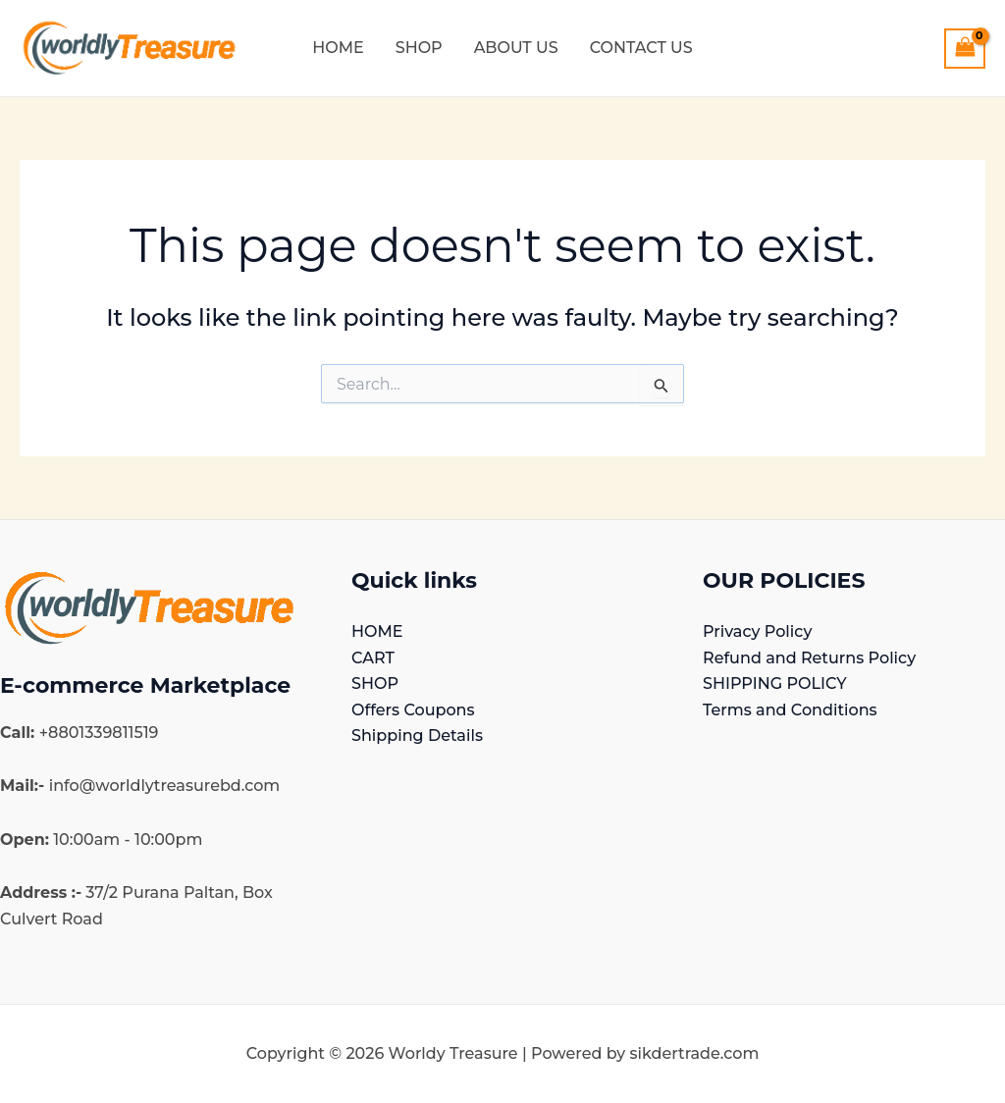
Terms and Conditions (789, 708)
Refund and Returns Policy (809, 656)
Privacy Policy (757, 630)
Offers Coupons (412, 708)
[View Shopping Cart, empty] (964, 48)
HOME (376, 630)
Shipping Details (417, 734)
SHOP (374, 682)
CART (373, 656)
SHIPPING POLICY (774, 682)
